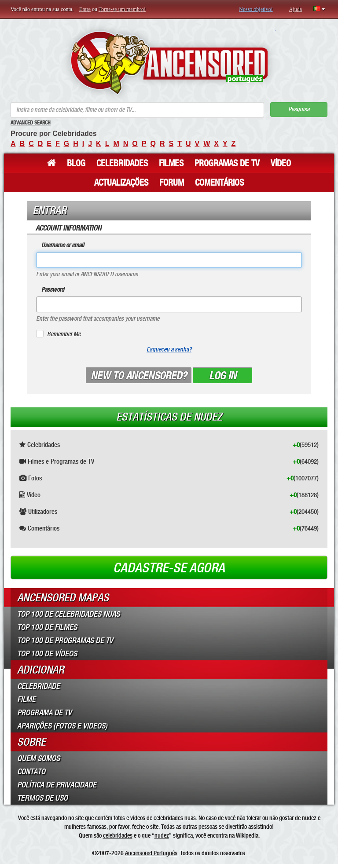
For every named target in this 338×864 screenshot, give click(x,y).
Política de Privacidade (56, 785)
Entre (85, 9)
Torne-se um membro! (122, 9)
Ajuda (295, 9)
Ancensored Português (151, 853)
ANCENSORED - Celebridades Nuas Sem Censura (169, 62)
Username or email (62, 245)
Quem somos (38, 758)
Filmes (171, 163)
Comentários (219, 182)
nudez (161, 835)
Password (52, 289)
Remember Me (64, 334)
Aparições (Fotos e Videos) (62, 726)
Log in (222, 375)
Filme (26, 699)
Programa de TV (44, 713)
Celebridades (122, 163)
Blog (76, 163)
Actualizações (121, 182)
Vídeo (281, 163)
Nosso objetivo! (255, 9)
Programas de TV (227, 163)
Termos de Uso (42, 798)
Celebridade (38, 686)
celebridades (117, 835)
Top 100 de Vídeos (47, 654)
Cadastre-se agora (169, 568)
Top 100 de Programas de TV (65, 640)
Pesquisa (298, 109)
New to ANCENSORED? (139, 375)
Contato (31, 771)
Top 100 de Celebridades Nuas (68, 614)
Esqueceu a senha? (169, 349)
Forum (171, 182)
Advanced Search (31, 123)
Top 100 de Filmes (47, 627)
